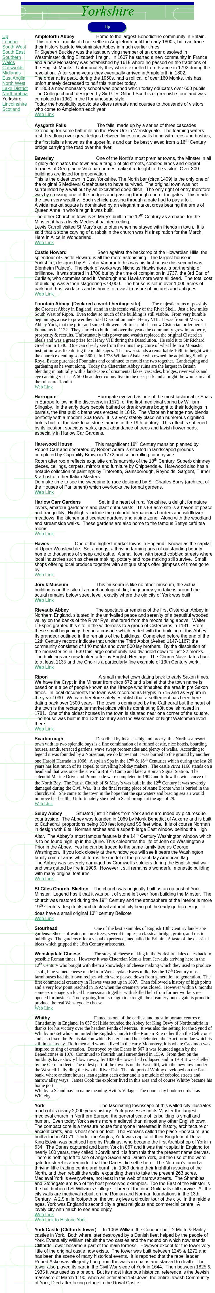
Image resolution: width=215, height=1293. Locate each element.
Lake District (15, 88)
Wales (8, 62)
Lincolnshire (14, 104)
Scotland (11, 109)
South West (14, 46)
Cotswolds (13, 67)
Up (5, 36)
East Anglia (13, 78)
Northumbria (15, 93)
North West (13, 83)
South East (13, 52)
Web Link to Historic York (60, 1219)
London (10, 41)
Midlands (11, 72)
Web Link (44, 114)
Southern (11, 57)
